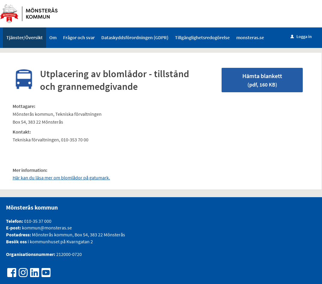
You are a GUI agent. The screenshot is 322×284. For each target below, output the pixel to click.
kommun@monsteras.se (46, 228)
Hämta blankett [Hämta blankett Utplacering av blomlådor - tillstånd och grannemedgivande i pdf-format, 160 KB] (262, 80)
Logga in (301, 36)
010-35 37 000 (37, 221)
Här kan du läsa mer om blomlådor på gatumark (61, 178)
